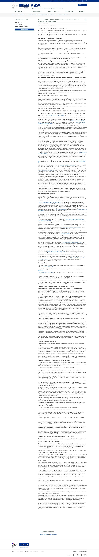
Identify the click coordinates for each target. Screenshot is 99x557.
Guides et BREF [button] (69, 11)
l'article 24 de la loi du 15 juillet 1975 (68, 165)
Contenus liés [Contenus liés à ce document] (24, 29)
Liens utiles (42, 551)
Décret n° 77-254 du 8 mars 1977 (46, 272)
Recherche (82, 11)
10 (38, 162)
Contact (13, 551)
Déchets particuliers (44, 534)
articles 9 (45, 266)
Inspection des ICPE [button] (53, 11)
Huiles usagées (53, 534)
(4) (38, 502)
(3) (38, 431)
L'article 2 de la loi (47, 220)
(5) (38, 506)
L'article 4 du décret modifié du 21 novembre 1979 (49, 202)
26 (52, 266)
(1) (38, 140)
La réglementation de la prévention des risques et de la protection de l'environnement (47, 7)
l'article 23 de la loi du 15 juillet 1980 (56, 115)
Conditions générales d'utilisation (31, 551)
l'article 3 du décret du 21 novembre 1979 (72, 242)
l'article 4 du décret (65, 233)
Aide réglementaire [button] (35, 11)
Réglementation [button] (19, 11)
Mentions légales (20, 551)
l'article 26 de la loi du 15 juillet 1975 (46, 170)
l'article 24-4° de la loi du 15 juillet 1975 (56, 251)
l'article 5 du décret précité (60, 209)
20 (48, 266)
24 (49, 266)
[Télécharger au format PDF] (86, 20)
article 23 (40, 270)
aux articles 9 (82, 161)
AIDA (13, 14)
